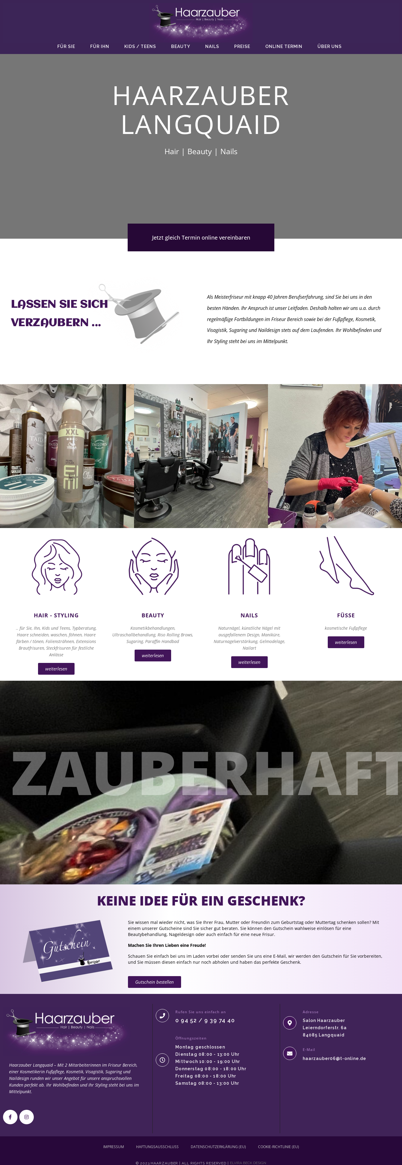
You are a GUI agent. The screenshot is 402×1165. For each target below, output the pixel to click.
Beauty (180, 46)
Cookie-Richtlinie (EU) (278, 1146)
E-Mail (309, 1049)
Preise (242, 46)
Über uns (329, 46)
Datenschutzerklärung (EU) (218, 1146)
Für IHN (99, 46)
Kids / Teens (140, 46)
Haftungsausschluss (157, 1146)
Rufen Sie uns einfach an (200, 1011)
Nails (212, 46)
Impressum (113, 1146)
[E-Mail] (289, 1053)
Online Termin (283, 46)
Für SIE (66, 46)
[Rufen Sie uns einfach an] (162, 1015)
